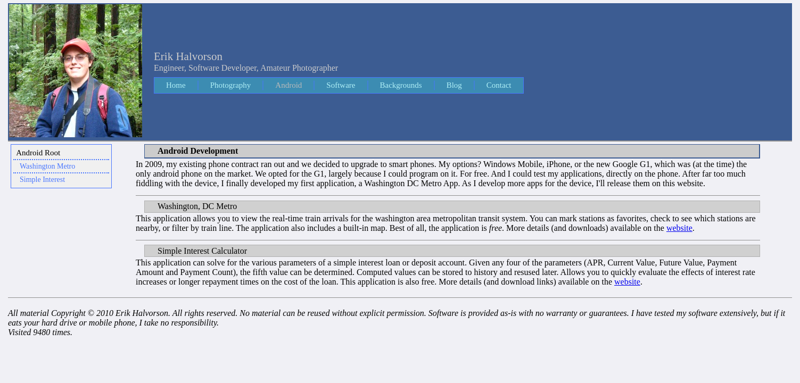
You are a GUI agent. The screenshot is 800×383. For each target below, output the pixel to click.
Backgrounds (401, 85)
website (679, 227)
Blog (454, 85)
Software (340, 85)
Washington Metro (47, 166)
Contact (499, 85)
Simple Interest (42, 180)
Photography (230, 85)
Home (176, 85)
